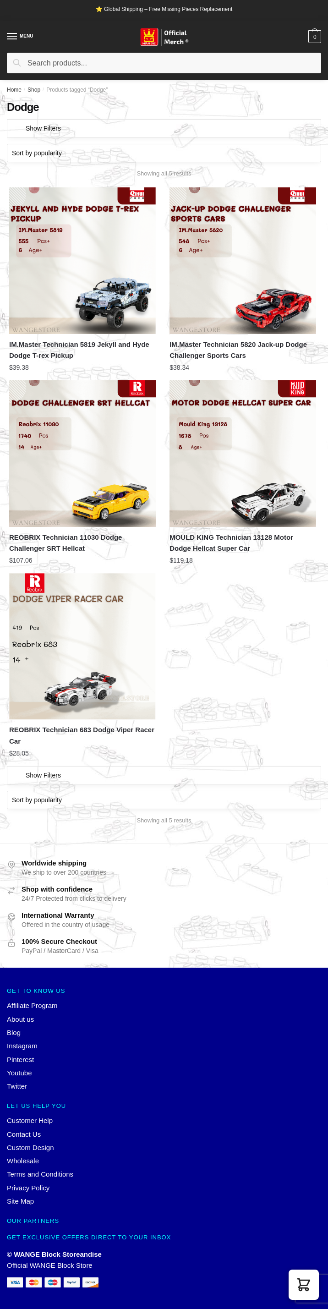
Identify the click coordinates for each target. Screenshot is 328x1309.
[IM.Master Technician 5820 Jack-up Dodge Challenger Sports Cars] (242, 260)
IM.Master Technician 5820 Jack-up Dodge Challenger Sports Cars (238, 349)
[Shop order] (164, 153)
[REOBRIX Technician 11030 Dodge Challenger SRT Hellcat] (82, 453)
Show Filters (43, 128)
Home (14, 90)
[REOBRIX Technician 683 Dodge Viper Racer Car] (82, 646)
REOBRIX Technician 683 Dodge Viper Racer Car (81, 735)
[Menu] (12, 36)
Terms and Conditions (40, 1174)
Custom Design (30, 1147)
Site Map (20, 1201)
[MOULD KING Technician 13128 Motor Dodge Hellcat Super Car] (242, 453)
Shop (33, 90)
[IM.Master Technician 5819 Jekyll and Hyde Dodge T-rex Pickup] (82, 260)
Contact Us (24, 1134)
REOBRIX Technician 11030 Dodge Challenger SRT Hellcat (65, 542)
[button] (304, 1285)
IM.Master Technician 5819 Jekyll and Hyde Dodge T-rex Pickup (79, 349)
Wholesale (23, 1161)
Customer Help (30, 1120)
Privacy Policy (28, 1188)
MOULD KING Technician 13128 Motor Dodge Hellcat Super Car (231, 542)
